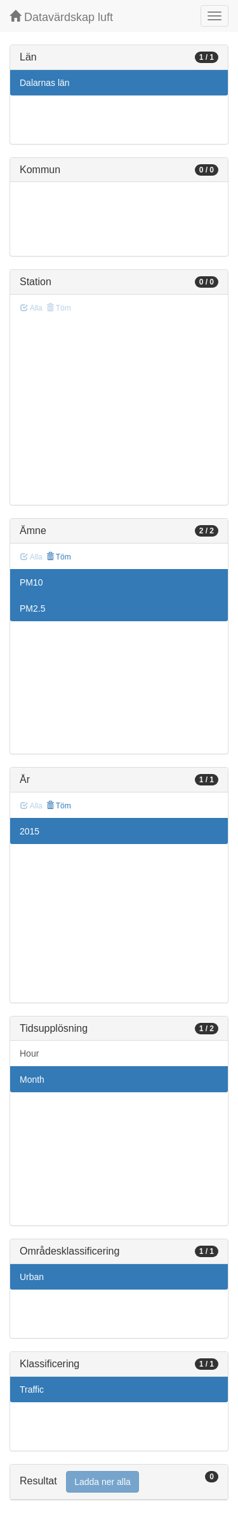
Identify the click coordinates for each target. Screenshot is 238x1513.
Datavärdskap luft (61, 17)
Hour (29, 1053)
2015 (29, 831)
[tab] (119, 1482)
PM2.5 (32, 608)
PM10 (31, 582)
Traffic (32, 1389)
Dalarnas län (45, 83)
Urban (32, 1277)
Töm (58, 556)
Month (32, 1079)
